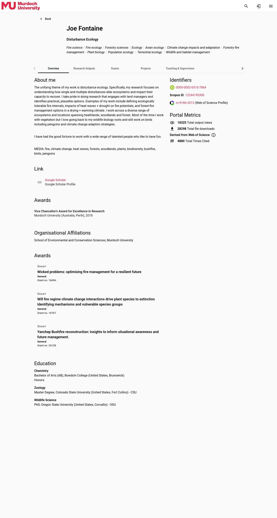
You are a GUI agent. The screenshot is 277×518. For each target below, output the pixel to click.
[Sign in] (258, 6)
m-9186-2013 (185, 103)
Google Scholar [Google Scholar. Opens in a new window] (55, 180)
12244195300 (194, 95)
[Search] (246, 6)
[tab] (84, 68)
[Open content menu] (270, 6)
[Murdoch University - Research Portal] (21, 6)
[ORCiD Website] (172, 87)
